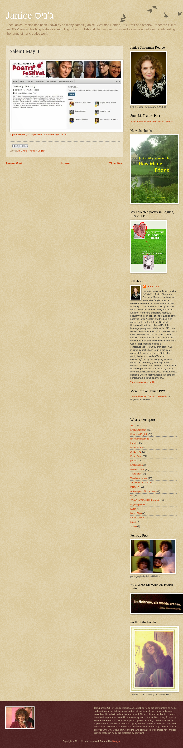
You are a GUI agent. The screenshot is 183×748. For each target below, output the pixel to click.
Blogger (116, 741)
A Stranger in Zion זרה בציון (143, 491)
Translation (135, 473)
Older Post (116, 163)
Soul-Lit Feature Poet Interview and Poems (151, 121)
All (18, 150)
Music (133, 522)
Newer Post (14, 163)
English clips (136, 465)
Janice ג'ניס (30, 15)
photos (133, 460)
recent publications (139, 438)
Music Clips (136, 513)
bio (131, 495)
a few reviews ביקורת (140, 482)
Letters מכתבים (137, 517)
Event (24, 150)
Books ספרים (136, 447)
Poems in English (36, 150)
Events (133, 443)
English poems (137, 504)
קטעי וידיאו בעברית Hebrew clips (145, 500)
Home (65, 163)
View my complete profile (142, 382)
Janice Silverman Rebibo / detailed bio (149, 396)
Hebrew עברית (137, 469)
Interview (134, 487)
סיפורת (133, 526)
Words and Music (138, 478)
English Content (138, 430)
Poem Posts (136, 456)
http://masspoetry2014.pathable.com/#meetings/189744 (38, 134)
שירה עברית (136, 452)
